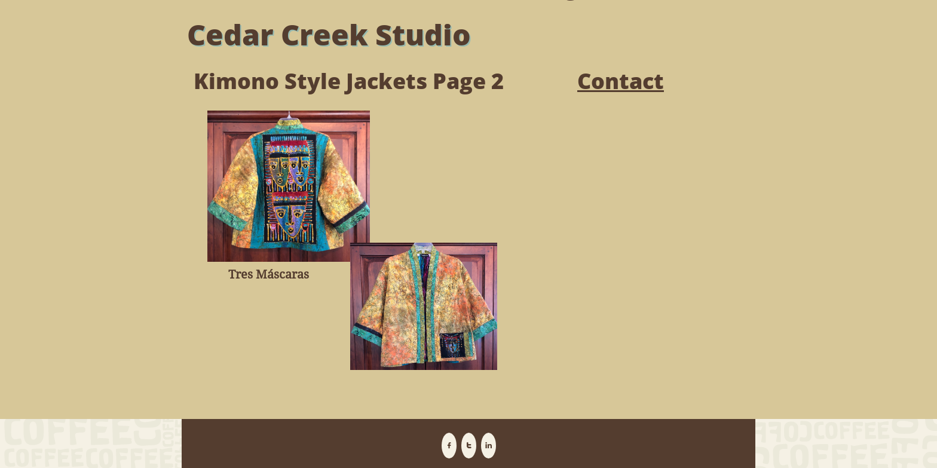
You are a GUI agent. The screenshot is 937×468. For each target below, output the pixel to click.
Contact (620, 81)
